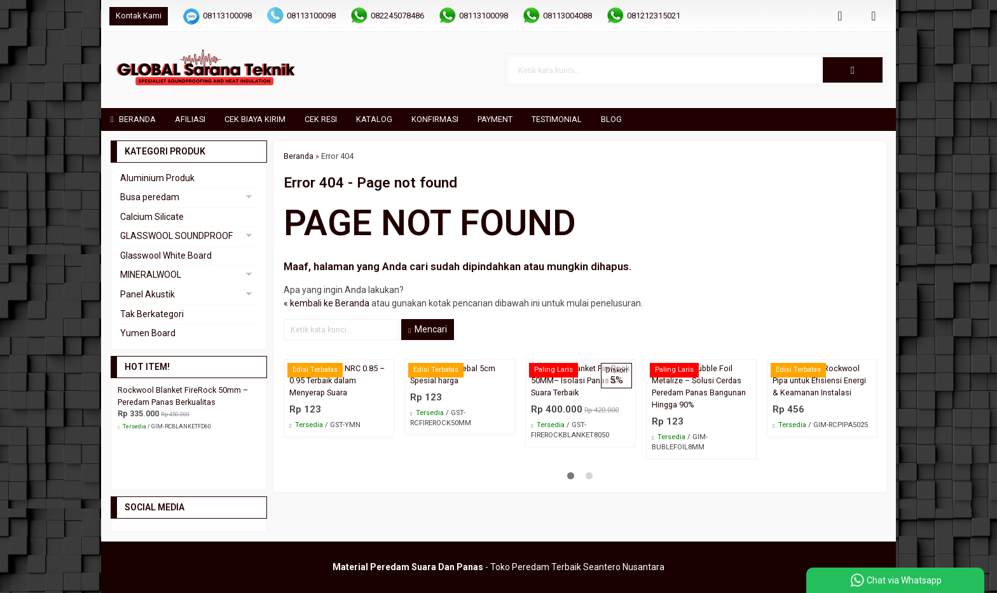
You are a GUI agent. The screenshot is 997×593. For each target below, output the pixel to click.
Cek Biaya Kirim (254, 119)
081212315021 (653, 15)
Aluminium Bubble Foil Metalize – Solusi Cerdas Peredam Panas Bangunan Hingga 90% (699, 386)
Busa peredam (149, 197)
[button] (853, 70)
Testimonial (557, 119)
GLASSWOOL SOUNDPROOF (176, 236)
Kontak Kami (139, 15)
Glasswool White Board (166, 255)
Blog (611, 119)
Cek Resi (321, 119)
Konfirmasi (434, 119)
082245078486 (397, 15)
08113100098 (227, 15)
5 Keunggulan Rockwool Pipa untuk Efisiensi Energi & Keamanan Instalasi (819, 380)
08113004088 (567, 15)
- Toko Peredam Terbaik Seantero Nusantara (498, 567)
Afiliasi (190, 119)
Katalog (374, 119)
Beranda (133, 119)
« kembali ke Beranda (326, 303)
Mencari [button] (427, 329)
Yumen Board (147, 333)
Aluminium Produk (157, 178)
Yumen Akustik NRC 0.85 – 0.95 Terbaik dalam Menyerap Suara (337, 380)
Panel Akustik (147, 294)
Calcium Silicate (152, 217)
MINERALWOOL (150, 274)
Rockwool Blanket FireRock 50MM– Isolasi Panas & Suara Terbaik (580, 380)
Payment (495, 119)
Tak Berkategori (152, 314)
